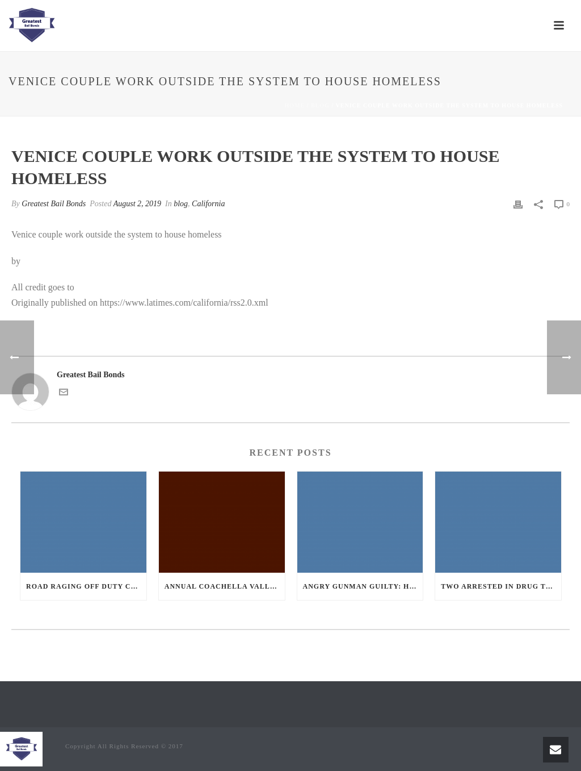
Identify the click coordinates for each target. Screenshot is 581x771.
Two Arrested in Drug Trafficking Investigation (501, 586)
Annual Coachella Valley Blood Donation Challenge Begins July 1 (225, 586)
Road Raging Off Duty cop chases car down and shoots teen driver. (86, 586)
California (208, 203)
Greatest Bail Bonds (54, 203)
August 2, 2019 (137, 203)
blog (320, 105)
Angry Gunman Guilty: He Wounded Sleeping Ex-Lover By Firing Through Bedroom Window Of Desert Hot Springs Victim (363, 586)
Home (295, 105)
